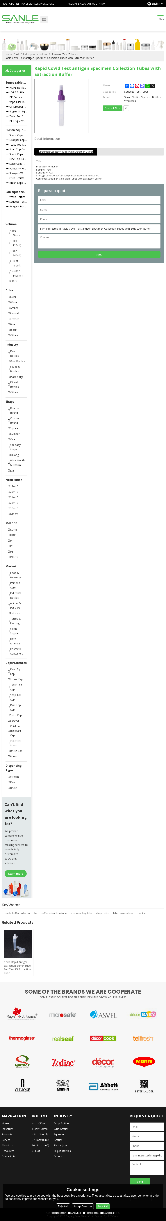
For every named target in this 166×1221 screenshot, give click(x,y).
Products (7, 1134)
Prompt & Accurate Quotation (87, 3)
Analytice (74, 1212)
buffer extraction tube (54, 913)
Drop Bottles (61, 1123)
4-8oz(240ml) (40, 1134)
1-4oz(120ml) (40, 1129)
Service (6, 1140)
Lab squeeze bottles (35, 54)
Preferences (91, 1212)
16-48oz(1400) (40, 1145)
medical (141, 913)
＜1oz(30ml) (39, 1123)
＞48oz (36, 1151)
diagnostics (103, 913)
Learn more (15, 873)
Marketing (107, 1212)
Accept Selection (83, 1206)
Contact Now (113, 108)
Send (99, 254)
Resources (8, 1151)
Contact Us (8, 1156)
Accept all (103, 1206)
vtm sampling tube (81, 913)
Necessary (59, 1212)
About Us (7, 1145)
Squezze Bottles (59, 1137)
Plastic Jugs (60, 1145)
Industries (7, 1129)
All (17, 54)
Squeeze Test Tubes (63, 54)
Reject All (63, 1206)
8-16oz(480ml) (40, 1140)
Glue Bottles (61, 1129)
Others (58, 1156)
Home (8, 54)
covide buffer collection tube (20, 913)
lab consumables (123, 913)
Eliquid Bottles (62, 1151)
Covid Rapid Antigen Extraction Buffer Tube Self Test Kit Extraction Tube (17, 967)
